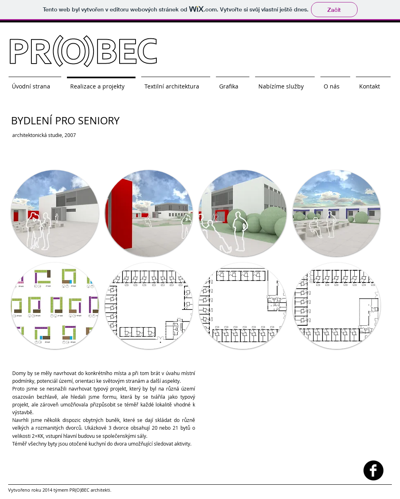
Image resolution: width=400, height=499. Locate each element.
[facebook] (373, 470)
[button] (55, 213)
